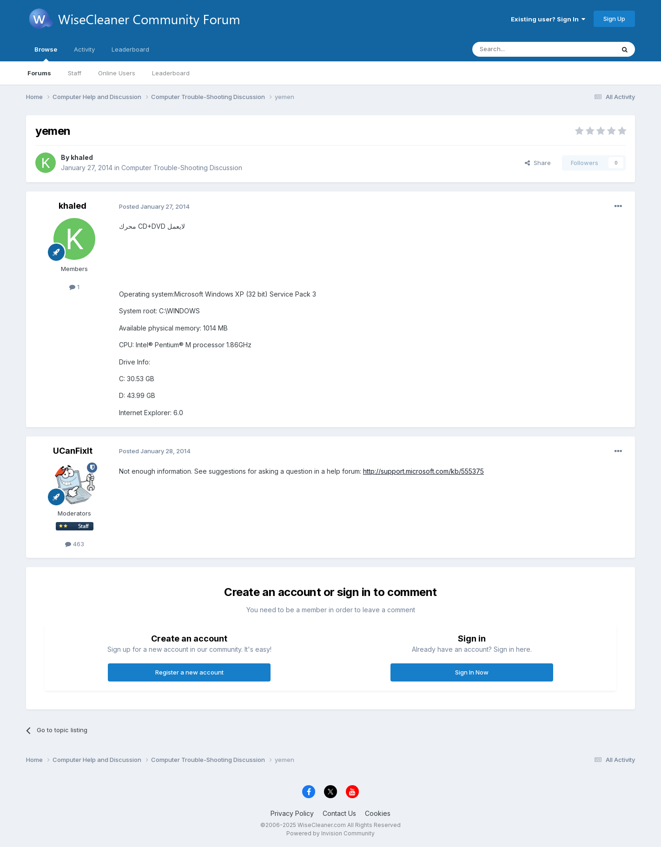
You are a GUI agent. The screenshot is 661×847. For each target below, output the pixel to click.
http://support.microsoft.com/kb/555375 (423, 471)
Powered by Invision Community (330, 833)
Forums (39, 73)
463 (74, 544)
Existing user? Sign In (548, 19)
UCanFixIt (73, 451)
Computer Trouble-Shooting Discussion (181, 168)
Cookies (377, 813)
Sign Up (614, 18)
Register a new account (189, 672)
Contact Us (339, 813)
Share (538, 162)
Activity (84, 49)
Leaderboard (171, 73)
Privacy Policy (292, 813)
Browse (45, 53)
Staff (74, 73)
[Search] (519, 49)
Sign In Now (472, 672)
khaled (82, 157)
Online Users (116, 73)
